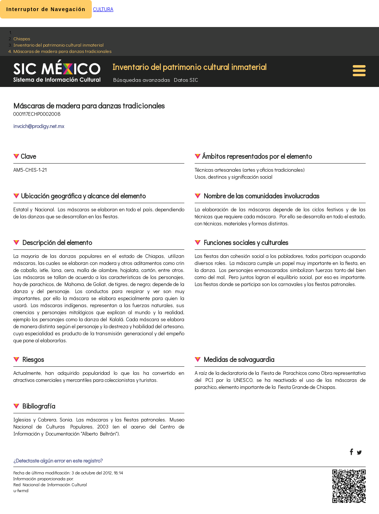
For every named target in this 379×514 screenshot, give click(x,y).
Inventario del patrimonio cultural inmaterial (58, 44)
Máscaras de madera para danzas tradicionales (62, 51)
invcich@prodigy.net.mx (38, 126)
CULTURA (103, 9)
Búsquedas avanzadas (141, 79)
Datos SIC (186, 79)
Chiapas (21, 38)
